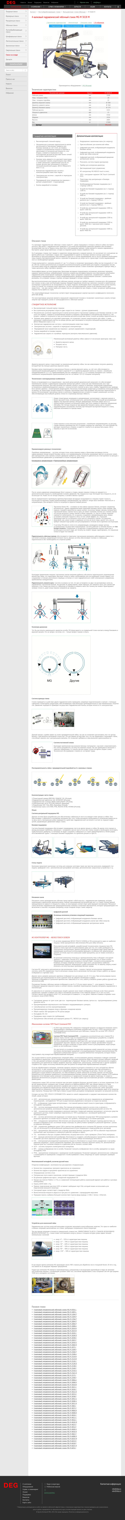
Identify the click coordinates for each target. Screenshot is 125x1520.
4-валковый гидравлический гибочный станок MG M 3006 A (55, 1380)
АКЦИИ (92, 7)
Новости (23, 2)
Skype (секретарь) (52, 1484)
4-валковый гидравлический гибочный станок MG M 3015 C (55, 1387)
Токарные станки (12, 11)
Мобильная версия (52, 1487)
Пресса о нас (10, 79)
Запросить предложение (73, 26)
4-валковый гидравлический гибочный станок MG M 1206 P (55, 1314)
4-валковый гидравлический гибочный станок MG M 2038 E (55, 1338)
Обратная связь (83, 2)
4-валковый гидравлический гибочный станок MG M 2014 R (55, 1331)
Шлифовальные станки (14, 36)
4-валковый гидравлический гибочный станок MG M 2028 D (55, 1335)
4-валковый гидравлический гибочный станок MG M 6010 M (55, 1439)
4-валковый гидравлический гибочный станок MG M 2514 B (55, 1359)
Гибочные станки (11, 25)
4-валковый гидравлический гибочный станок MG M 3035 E (55, 1394)
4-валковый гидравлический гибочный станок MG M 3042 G (55, 1399)
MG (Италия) (86, 85)
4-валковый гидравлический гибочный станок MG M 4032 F (55, 1427)
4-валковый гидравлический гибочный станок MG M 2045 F (55, 1340)
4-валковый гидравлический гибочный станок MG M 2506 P (55, 1352)
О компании (27, 1484)
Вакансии (46, 2)
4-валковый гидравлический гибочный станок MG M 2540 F (55, 1368)
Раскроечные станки (13, 20)
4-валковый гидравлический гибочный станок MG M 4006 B (55, 1410)
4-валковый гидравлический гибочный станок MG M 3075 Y (55, 1408)
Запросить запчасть (92, 26)
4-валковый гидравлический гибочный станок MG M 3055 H (55, 1403)
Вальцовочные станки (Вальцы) (74, 12)
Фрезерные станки (12, 16)
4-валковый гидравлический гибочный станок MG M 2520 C (55, 1361)
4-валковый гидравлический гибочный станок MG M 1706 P (55, 1319)
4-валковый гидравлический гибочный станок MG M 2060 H (55, 1345)
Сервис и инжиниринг (30, 1489)
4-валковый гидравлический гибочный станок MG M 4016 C (55, 1420)
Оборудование (28, 1487)
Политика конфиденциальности (78, 1512)
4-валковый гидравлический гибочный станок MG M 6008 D (55, 1436)
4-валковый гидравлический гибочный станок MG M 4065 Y (55, 1434)
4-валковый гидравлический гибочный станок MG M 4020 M (55, 1422)
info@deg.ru (116, 1489)
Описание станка (86, 23)
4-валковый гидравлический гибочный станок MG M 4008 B (55, 1413)
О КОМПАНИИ (36, 7)
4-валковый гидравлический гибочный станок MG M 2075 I (55, 1347)
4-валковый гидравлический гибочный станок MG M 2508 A (55, 1354)
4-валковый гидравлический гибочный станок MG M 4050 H (55, 1432)
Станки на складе (12, 55)
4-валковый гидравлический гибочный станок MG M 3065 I (55, 1406)
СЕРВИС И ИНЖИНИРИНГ (57, 7)
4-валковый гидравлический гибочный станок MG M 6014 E (55, 1441)
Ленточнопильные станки (15, 41)
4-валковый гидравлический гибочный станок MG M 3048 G (55, 1401)
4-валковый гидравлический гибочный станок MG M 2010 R (55, 1328)
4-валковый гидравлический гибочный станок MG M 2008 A (55, 1326)
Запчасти (9, 59)
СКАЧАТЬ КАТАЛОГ (16, 64)
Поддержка (37, 2)
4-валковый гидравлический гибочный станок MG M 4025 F (55, 1424)
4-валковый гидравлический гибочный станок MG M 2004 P (55, 1321)
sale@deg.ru (97, 2)
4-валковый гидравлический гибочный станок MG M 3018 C (55, 1389)
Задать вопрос (56, 26)
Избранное (54, 2)
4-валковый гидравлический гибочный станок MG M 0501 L (55, 1310)
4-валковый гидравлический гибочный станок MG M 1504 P (55, 1317)
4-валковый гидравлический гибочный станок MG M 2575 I (55, 1375)
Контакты (26, 1500)
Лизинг (30, 2)
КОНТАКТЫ (107, 7)
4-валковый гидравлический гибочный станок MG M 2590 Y (55, 1378)
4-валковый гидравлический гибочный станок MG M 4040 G (55, 1429)
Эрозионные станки (13, 45)
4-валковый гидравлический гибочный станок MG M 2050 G (55, 1342)
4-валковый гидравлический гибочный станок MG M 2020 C (55, 1333)
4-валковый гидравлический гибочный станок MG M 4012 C (55, 1417)
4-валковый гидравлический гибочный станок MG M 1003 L (55, 1312)
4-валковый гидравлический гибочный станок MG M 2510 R (55, 1356)
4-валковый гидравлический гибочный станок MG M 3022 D (55, 1392)
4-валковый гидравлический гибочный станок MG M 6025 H (55, 1446)
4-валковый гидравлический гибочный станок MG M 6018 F (55, 1443)
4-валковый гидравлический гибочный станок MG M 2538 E (55, 1366)
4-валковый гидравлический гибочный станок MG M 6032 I (55, 1448)
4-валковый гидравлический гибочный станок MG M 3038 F (55, 1396)
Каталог (33, 12)
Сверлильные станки (13, 50)
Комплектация (73, 23)
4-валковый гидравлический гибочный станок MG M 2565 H (55, 1373)
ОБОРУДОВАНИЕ (16, 7)
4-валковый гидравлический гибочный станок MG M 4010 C (55, 1415)
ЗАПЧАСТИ (77, 7)
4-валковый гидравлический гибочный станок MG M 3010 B (55, 1385)
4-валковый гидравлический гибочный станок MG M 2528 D (55, 1364)
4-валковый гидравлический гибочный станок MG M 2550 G (55, 1371)
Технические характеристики (56, 23)
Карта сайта (27, 1502)
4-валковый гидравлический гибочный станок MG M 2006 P (55, 1324)
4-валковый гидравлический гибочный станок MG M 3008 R (55, 1382)
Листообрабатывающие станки (49, 12)
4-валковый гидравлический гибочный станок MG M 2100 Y (55, 1349)
